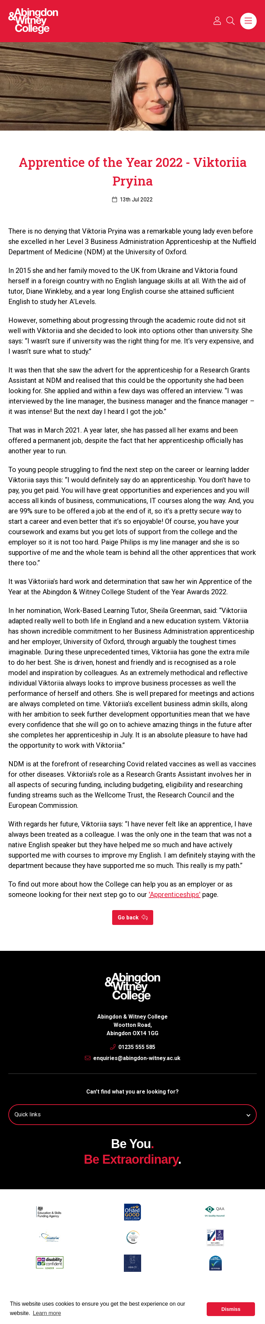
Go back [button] (133, 917)
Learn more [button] (47, 1313)
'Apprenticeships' (174, 894)
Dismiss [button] (231, 1309)
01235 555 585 (132, 1047)
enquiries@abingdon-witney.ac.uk (132, 1058)
